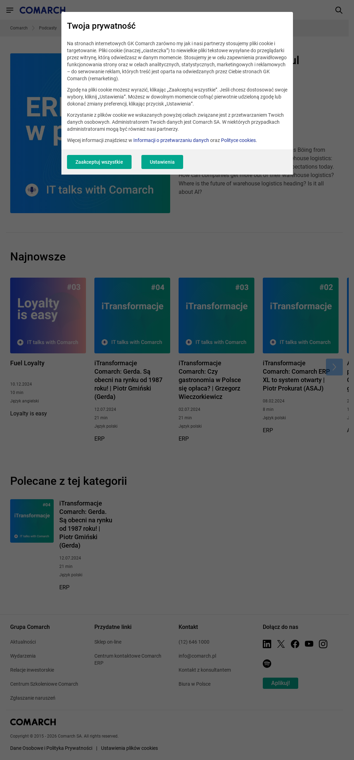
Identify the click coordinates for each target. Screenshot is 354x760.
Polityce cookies (238, 140)
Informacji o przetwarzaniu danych (171, 140)
